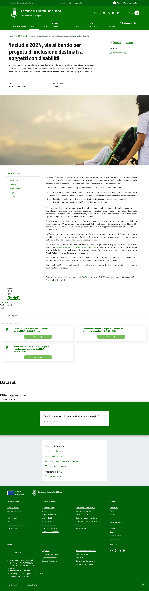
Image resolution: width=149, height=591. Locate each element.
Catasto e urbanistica (49, 525)
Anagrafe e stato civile (49, 514)
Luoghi (112, 528)
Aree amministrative (14, 511)
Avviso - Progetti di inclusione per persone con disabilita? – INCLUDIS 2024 (31, 329)
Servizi (44, 26)
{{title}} (13, 297)
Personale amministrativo (16, 525)
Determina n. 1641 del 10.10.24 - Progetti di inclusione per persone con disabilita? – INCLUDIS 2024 (31, 349)
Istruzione (79, 26)
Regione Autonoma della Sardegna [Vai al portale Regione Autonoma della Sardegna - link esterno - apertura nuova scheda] (21, 3)
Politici (9, 521)
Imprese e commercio (83, 511)
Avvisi (112, 511)
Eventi (112, 532)
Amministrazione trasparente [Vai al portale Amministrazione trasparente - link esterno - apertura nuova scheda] (71, 3)
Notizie (112, 514)
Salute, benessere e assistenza (86, 518)
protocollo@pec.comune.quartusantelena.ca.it (77, 247)
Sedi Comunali (12, 585)
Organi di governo (13, 507)
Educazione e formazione (50, 531)
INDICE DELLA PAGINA (23, 174)
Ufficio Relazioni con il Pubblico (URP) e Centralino (20, 566)
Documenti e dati (13, 528)
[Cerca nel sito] (136, 13)
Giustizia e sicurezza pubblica (85, 507)
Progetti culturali (115, 535)
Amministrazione (19, 26)
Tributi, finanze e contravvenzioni (87, 521)
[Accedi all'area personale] (124, 3)
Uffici (9, 514)
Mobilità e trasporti (82, 514)
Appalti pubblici (47, 518)
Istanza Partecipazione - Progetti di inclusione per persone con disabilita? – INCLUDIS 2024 (103, 329)
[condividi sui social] (115, 43)
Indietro (49, 280)
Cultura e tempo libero (49, 528)
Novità (34, 26)
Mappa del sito (32, 585)
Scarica (4, 302)
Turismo (111, 26)
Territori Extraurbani (92, 24)
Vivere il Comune (55, 24)
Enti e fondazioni (13, 518)
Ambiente (45, 511)
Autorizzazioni (46, 521)
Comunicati (114, 507)
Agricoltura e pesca (48, 507)
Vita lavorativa (81, 528)
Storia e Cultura (115, 539)
